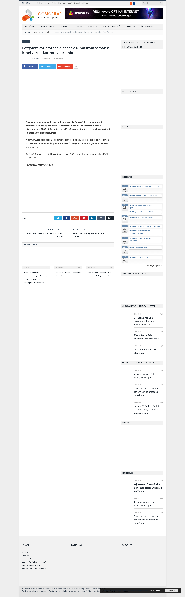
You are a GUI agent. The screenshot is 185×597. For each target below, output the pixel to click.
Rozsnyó (92, 26)
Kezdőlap (30, 26)
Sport (152, 306)
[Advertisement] (48, 189)
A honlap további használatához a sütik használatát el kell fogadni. (126, 590)
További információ (155, 590)
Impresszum (27, 552)
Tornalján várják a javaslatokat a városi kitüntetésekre (145, 321)
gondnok (35, 59)
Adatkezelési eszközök (31, 565)
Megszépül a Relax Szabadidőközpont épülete (148, 337)
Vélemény (150, 363)
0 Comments (58, 59)
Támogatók (126, 545)
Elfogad (172, 590)
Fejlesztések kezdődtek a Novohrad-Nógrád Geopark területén (62, 3)
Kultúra (143, 306)
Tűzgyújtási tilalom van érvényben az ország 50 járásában (146, 392)
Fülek (79, 26)
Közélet (26, 42)
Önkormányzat (129, 306)
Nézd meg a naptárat (154, 266)
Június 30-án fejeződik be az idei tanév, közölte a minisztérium (147, 409)
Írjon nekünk (147, 26)
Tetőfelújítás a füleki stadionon (145, 351)
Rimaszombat (47, 26)
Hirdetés (131, 26)
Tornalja (65, 26)
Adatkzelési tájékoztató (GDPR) (34, 562)
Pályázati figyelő (111, 26)
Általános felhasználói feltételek (34, 569)
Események (137, 363)
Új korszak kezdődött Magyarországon (145, 376)
